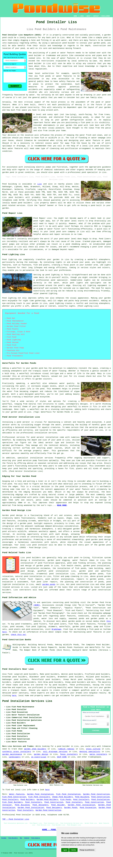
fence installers (69, 754)
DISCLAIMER (105, 16)
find (10, 674)
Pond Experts (35, 838)
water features (67, 58)
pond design (16, 515)
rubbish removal (66, 749)
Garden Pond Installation (40, 794)
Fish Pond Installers (39, 797)
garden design (41, 754)
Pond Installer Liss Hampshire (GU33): (22, 35)
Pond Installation (100, 800)
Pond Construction (100, 797)
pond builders (16, 197)
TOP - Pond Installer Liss (15, 819)
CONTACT (96, 16)
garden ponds (48, 584)
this (108, 621)
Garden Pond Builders (47, 800)
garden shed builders (35, 749)
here (4, 632)
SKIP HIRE (62, 757)
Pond (4, 184)
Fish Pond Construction (14, 797)
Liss (39, 184)
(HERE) (36, 605)
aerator (6, 453)
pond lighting (57, 303)
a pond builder (62, 746)
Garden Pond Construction (96, 794)
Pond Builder (58, 805)
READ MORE (62, 505)
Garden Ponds (70, 808)
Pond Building (82, 797)
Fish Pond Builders (12, 802)
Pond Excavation (88, 808)
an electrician (38, 757)
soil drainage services (55, 752)
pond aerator (23, 422)
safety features (67, 81)
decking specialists (89, 752)
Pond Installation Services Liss (27, 701)
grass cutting (93, 749)
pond (30, 55)
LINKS (82, 16)
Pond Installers (10, 800)
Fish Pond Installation (68, 794)
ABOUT (88, 16)
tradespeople (94, 757)
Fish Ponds (65, 800)
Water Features (17, 794)
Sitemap (3, 838)
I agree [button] (65, 850)
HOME (75, 16)
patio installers (98, 754)
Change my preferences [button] (87, 850)
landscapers (15, 757)
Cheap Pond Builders (62, 797)
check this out (18, 635)
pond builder (68, 43)
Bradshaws (56, 629)
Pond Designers (40, 805)
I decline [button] (73, 850)
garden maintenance (12, 754)
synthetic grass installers (16, 752)
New (21, 838)
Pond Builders (28, 800)
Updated (26, 838)
